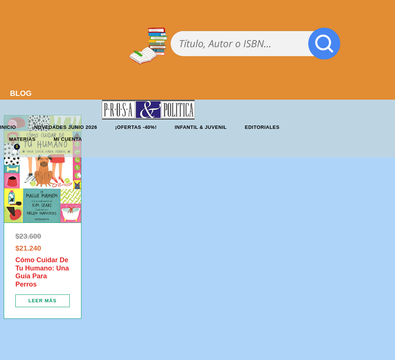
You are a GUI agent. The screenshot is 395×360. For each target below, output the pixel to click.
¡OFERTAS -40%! (136, 127)
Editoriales (262, 127)
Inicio (8, 127)
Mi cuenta (68, 139)
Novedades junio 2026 (65, 127)
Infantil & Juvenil (201, 127)
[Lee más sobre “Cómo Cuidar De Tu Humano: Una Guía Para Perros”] (42, 300)
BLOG (21, 93)
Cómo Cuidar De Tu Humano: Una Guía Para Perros (42, 272)
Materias (22, 139)
